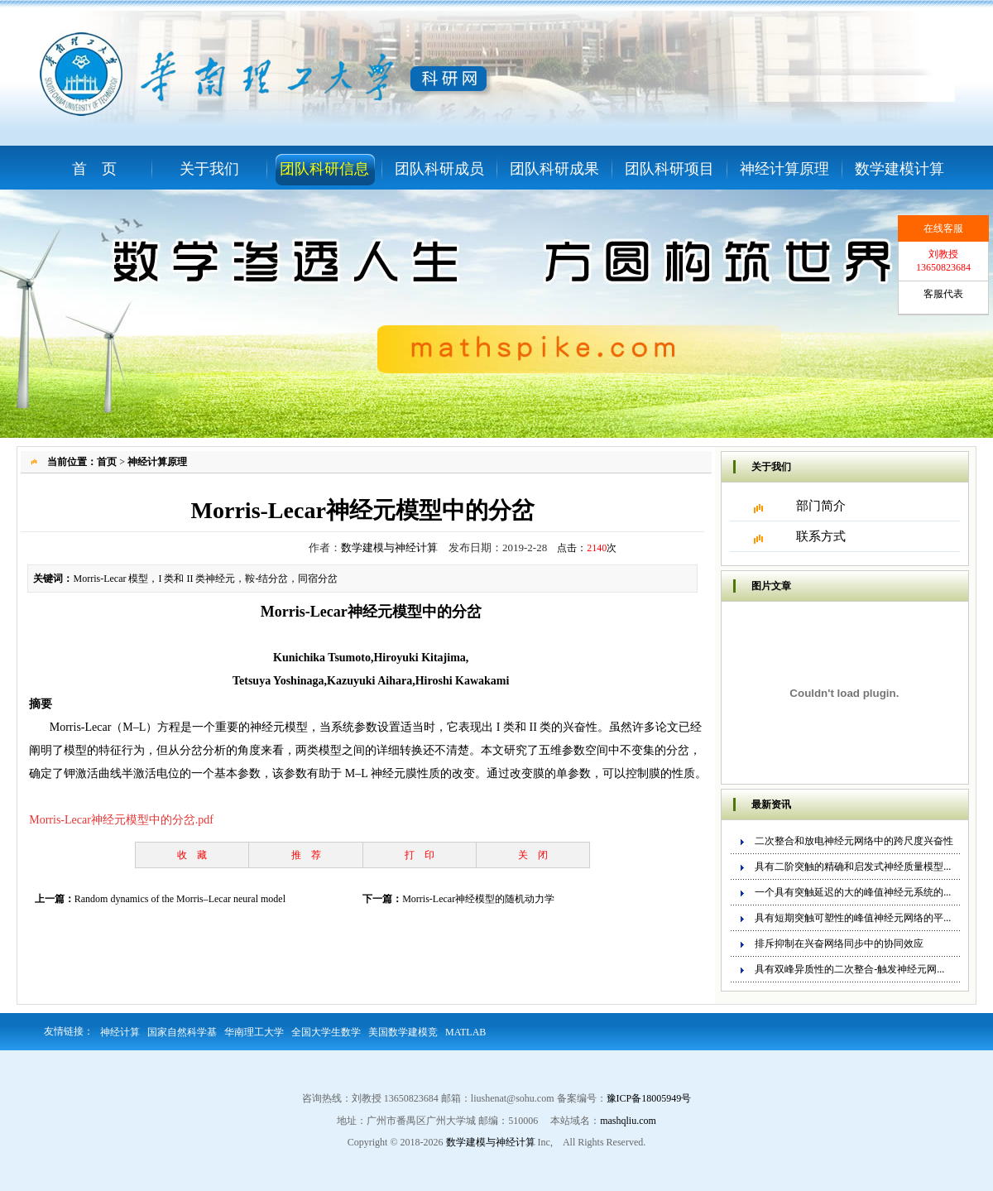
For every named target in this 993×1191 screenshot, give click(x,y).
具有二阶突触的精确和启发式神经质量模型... (853, 866)
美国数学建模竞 (403, 1032)
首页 (107, 462)
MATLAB (465, 1032)
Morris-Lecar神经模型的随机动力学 (478, 899)
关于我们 (209, 169)
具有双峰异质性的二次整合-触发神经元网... (849, 969)
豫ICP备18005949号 (649, 1098)
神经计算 (120, 1032)
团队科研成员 (439, 169)
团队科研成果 (554, 169)
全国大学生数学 (326, 1032)
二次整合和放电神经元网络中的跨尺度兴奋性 (854, 841)
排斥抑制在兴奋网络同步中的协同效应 (839, 943)
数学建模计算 (899, 169)
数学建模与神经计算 (389, 547)
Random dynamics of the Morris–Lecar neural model (179, 899)
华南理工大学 (254, 1032)
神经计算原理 (784, 169)
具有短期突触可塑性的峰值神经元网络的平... (853, 918)
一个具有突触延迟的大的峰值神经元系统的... (853, 892)
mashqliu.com (628, 1120)
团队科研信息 (324, 169)
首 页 (94, 169)
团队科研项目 (669, 169)
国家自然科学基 (182, 1032)
